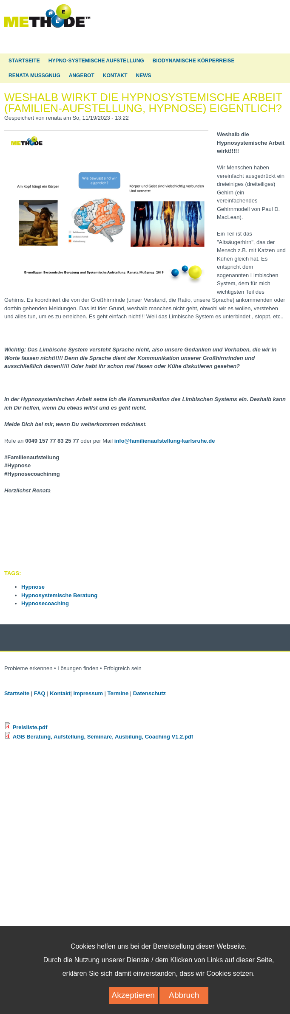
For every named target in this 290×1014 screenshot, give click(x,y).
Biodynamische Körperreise (194, 61)
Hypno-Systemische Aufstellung (96, 61)
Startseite (24, 61)
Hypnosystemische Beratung (59, 595)
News (143, 76)
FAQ (39, 693)
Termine (118, 693)
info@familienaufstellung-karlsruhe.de (164, 441)
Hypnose (33, 587)
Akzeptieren (133, 1002)
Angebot (81, 76)
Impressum (88, 693)
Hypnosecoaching (45, 603)
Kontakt (115, 76)
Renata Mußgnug (34, 76)
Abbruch (184, 1002)
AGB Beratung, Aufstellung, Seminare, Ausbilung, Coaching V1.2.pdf (103, 736)
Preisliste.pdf (30, 727)
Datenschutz (150, 693)
